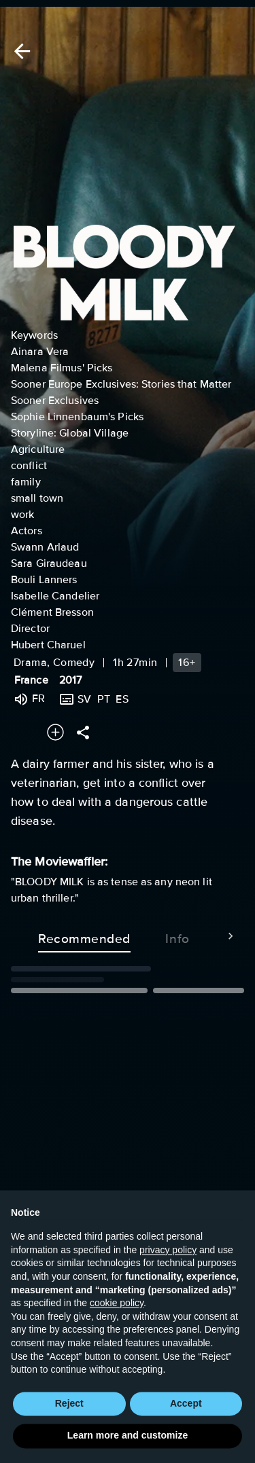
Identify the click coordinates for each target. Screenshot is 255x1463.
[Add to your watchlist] (55, 732)
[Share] (83, 732)
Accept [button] (186, 1410)
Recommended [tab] (84, 936)
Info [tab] (177, 936)
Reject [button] (69, 1410)
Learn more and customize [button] (127, 1443)
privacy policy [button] (168, 1258)
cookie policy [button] (116, 1310)
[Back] (19, 51)
